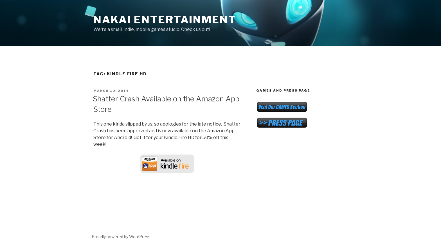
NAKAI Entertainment (164, 19)
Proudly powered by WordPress (121, 236)
